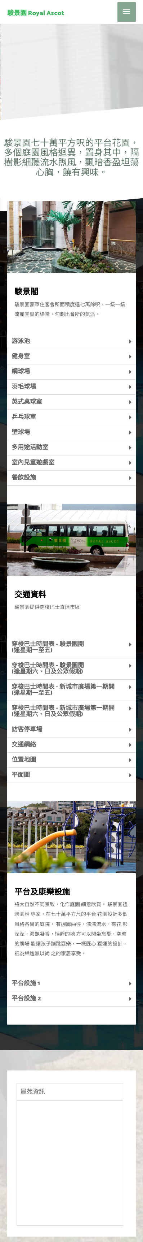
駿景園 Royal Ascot (35, 13)
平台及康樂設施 (42, 853)
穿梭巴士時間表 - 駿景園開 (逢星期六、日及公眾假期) (48, 630)
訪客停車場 (27, 690)
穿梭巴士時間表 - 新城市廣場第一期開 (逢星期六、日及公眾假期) (63, 672)
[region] (71, 41)
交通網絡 (24, 706)
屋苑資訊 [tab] (33, 1053)
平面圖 (21, 736)
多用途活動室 (30, 408)
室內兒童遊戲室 (33, 424)
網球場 (21, 333)
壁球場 (21, 393)
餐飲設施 (24, 439)
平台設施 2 (26, 960)
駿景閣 (26, 253)
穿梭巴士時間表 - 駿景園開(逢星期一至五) (48, 608)
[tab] (71, 302)
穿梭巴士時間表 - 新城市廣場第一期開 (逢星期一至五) (63, 651)
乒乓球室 (24, 378)
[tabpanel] (70, 1123)
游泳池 (21, 302)
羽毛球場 (24, 348)
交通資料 (30, 556)
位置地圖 (24, 721)
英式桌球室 (27, 363)
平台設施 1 (26, 944)
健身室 (21, 317)
